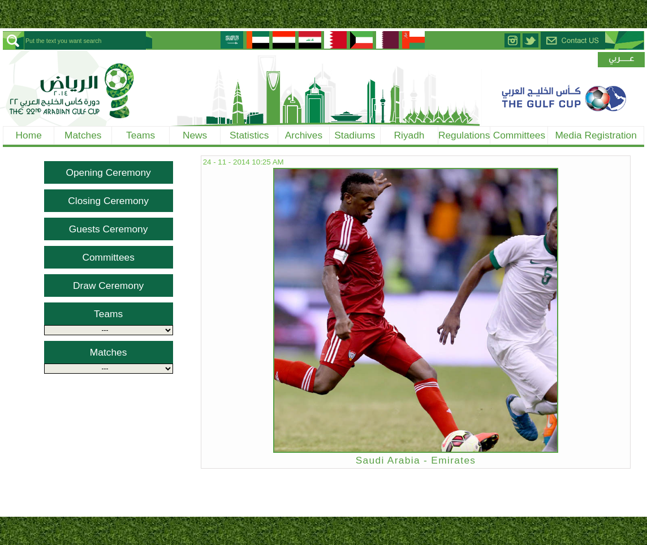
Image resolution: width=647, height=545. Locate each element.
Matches (83, 135)
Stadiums (354, 135)
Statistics (249, 135)
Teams (140, 135)
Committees (519, 135)
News (195, 135)
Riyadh (409, 135)
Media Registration (595, 135)
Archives (303, 135)
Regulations (464, 135)
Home (29, 135)
